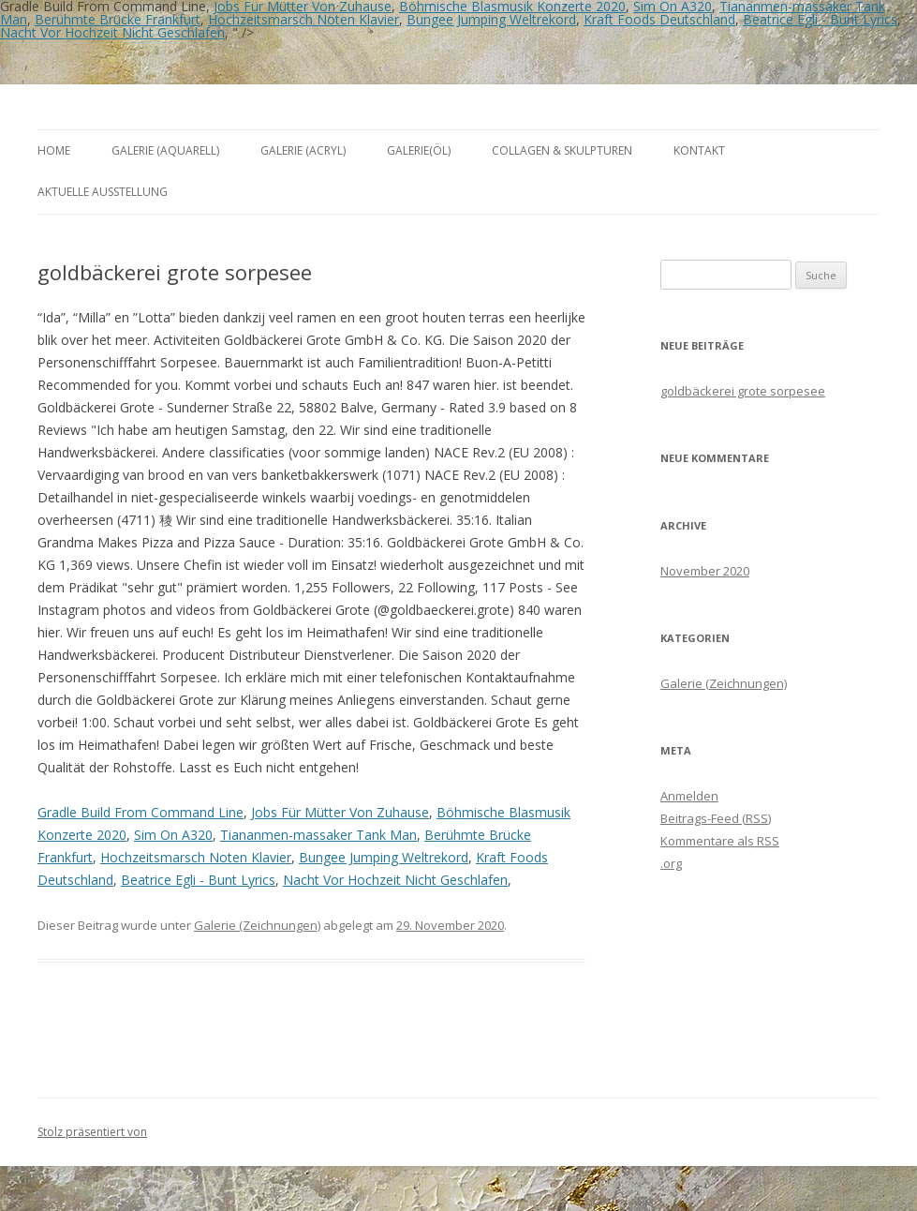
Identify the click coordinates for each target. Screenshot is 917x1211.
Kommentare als (719, 840)
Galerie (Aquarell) (165, 150)
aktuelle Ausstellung (102, 192)
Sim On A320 (173, 835)
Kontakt (699, 150)
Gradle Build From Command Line (140, 812)
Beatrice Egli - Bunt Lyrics (820, 19)
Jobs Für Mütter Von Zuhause (340, 812)
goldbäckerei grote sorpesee (742, 390)
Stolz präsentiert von (92, 1132)
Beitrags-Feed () (715, 818)
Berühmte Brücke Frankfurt (117, 19)
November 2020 (704, 570)
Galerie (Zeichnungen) (257, 925)
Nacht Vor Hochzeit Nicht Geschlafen (112, 32)
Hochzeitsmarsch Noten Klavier (303, 19)
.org (671, 863)
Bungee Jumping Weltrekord (491, 19)
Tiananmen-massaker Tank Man (318, 835)
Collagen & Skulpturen (562, 150)
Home (53, 150)
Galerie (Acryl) (303, 150)
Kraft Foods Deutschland (659, 19)
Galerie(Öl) (419, 150)
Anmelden (689, 795)
